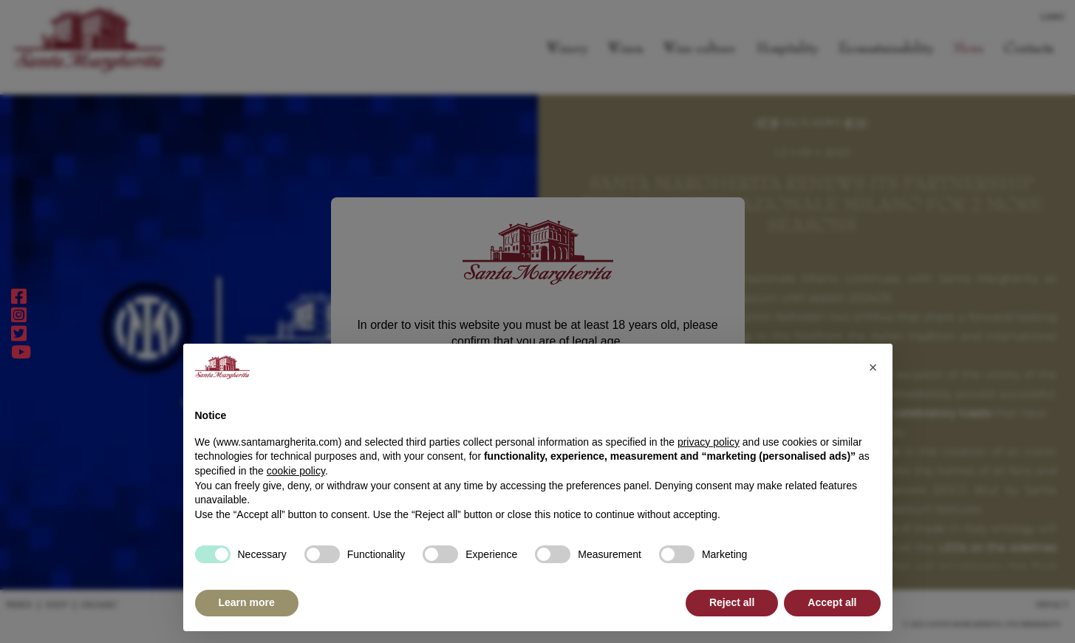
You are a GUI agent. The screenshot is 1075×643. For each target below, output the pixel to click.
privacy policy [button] (709, 442)
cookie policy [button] (296, 471)
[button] (873, 367)
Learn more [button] (247, 602)
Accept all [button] (832, 602)
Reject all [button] (731, 602)
